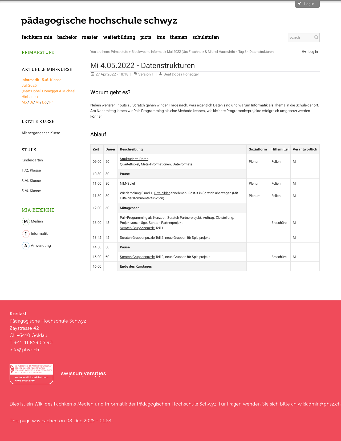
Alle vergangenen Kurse (41, 133)
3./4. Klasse (31, 180)
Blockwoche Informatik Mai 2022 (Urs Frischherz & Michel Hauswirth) (183, 52)
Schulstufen (205, 37)
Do (44, 102)
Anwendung (36, 245)
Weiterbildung (119, 37)
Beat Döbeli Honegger (181, 74)
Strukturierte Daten (134, 159)
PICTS (145, 37)
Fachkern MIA (37, 37)
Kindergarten (32, 160)
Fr (51, 102)
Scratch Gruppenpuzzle (137, 228)
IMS (160, 37)
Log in (309, 4)
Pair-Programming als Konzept (142, 218)
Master (90, 37)
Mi (37, 102)
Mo (24, 102)
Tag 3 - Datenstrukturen (256, 52)
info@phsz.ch (24, 349)
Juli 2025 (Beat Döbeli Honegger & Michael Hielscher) (48, 88)
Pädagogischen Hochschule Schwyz (176, 404)
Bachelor (67, 37)
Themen (178, 37)
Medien (32, 221)
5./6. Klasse (31, 191)
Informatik (35, 233)
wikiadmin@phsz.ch (319, 404)
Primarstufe (38, 52)
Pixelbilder (162, 193)
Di (31, 102)
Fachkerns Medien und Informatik (90, 404)
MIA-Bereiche (38, 210)
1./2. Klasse (31, 170)
